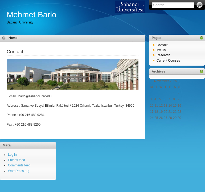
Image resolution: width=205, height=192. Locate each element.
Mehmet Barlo (31, 14)
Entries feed (16, 160)
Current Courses (168, 60)
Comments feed (19, 165)
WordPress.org (18, 171)
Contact (162, 45)
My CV (161, 50)
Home (13, 38)
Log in (12, 155)
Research (163, 55)
